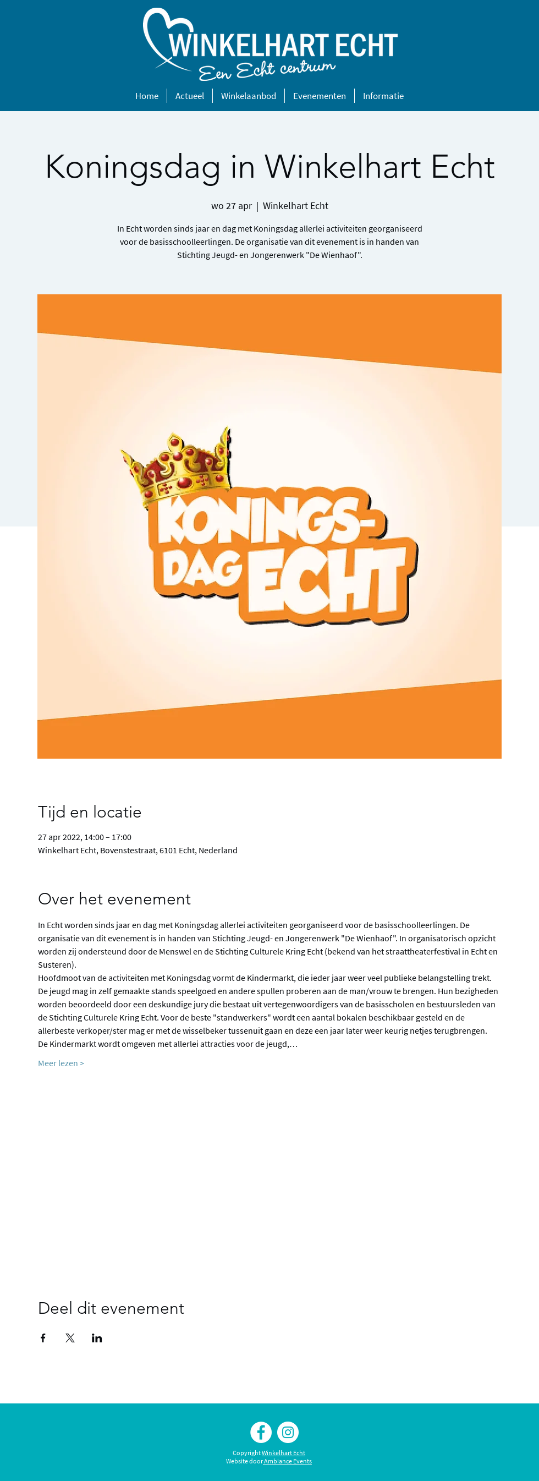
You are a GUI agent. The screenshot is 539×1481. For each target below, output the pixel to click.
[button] (189, 96)
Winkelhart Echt (283, 1453)
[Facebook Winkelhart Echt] (261, 1432)
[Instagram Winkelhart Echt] (288, 1432)
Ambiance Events (288, 1461)
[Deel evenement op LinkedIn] (97, 1338)
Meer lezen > (61, 1062)
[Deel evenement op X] (70, 1338)
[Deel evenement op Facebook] (43, 1338)
